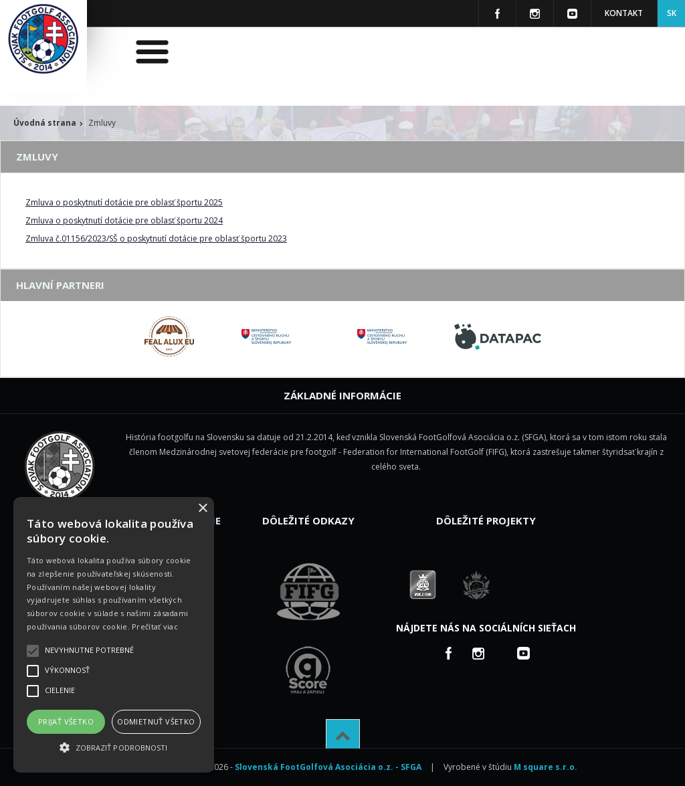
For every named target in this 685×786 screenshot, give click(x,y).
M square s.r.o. (545, 767)
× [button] (202, 509)
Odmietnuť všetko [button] (156, 721)
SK (671, 13)
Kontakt (624, 13)
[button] (114, 748)
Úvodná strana (44, 122)
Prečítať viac (155, 626)
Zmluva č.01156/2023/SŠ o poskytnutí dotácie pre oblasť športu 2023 (156, 238)
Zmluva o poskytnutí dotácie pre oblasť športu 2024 (124, 220)
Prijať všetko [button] (66, 721)
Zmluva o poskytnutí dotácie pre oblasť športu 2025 (124, 202)
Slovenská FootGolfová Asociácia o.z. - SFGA (328, 767)
